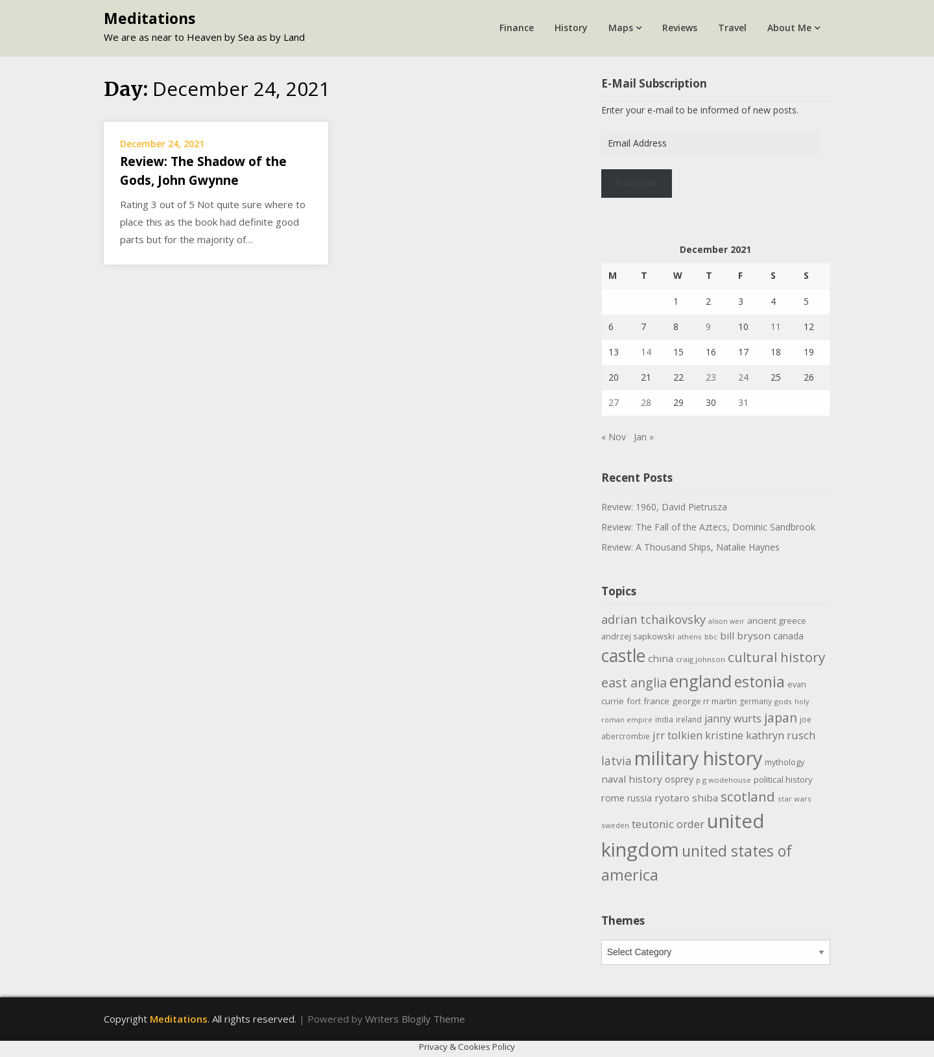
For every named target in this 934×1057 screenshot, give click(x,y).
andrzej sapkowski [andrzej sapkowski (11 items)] (638, 636)
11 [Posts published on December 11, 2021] (776, 326)
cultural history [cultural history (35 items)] (776, 657)
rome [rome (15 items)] (613, 797)
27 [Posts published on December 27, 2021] (613, 402)
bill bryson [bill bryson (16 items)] (745, 635)
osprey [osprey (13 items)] (679, 779)
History (571, 27)
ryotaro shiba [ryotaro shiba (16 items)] (686, 797)
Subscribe (636, 183)
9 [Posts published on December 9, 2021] (708, 326)
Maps (620, 27)
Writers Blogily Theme (415, 1018)
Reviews (679, 27)
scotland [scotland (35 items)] (748, 796)
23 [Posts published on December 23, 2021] (711, 377)
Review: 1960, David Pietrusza (664, 507)
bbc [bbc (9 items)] (710, 636)
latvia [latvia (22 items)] (616, 760)
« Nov (613, 437)
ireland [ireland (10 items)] (689, 719)
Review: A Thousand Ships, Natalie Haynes (690, 547)
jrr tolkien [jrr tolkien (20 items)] (677, 735)
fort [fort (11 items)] (634, 701)
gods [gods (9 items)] (783, 701)
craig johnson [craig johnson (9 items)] (700, 659)
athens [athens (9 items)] (689, 636)
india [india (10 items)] (664, 719)
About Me (789, 27)
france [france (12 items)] (656, 701)
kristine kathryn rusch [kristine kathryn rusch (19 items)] (760, 735)
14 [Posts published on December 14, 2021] (646, 352)
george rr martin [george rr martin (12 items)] (704, 701)
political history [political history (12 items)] (783, 779)
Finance (516, 27)
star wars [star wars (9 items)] (794, 798)
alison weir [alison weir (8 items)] (726, 621)
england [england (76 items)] (700, 681)
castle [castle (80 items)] (623, 655)
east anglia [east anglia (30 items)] (634, 682)
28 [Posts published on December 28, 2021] (646, 402)
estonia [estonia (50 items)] (759, 681)
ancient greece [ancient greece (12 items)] (776, 620)
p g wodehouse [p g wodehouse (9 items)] (723, 780)
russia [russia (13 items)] (639, 798)
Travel (732, 27)
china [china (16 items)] (660, 658)
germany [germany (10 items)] (755, 701)
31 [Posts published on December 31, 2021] (743, 402)
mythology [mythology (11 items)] (784, 762)
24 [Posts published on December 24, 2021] (743, 377)
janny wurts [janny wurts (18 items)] (732, 718)
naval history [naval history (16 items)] (631, 778)
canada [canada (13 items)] (788, 636)
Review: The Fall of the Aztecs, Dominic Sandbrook (708, 527)
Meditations (149, 18)
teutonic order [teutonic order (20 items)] (668, 823)
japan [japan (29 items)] (780, 717)
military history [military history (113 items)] (698, 757)
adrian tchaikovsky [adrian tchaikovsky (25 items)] (653, 619)
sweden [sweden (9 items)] (615, 825)
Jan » (644, 437)
